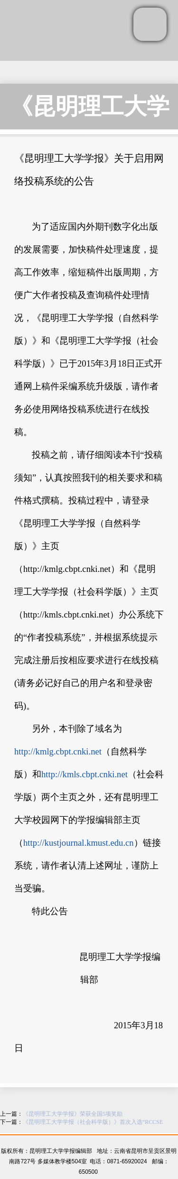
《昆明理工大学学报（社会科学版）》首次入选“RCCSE (93, 1122)
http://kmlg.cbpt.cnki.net (58, 751)
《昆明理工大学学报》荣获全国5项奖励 (72, 1114)
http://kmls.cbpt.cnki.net (84, 774)
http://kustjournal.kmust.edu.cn (78, 843)
